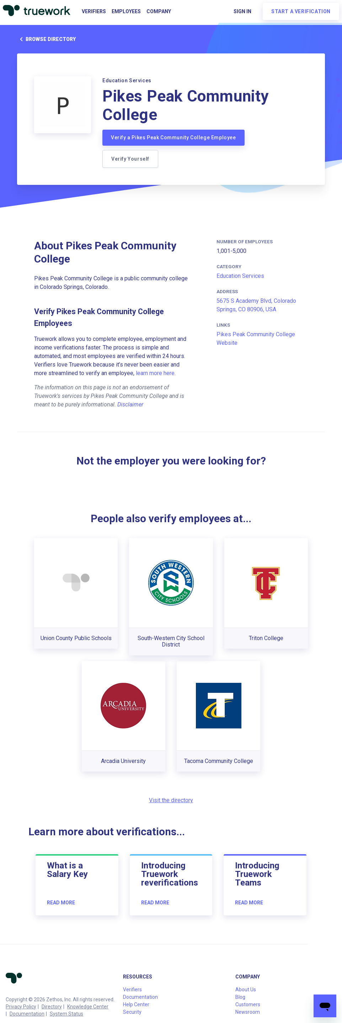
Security (132, 1012)
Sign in (242, 11)
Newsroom (247, 1012)
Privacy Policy (21, 1006)
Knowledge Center (87, 1006)
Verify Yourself (130, 159)
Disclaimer (130, 404)
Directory (52, 1006)
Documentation (27, 1014)
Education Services (240, 275)
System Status (66, 1014)
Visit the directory (171, 800)
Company (158, 11)
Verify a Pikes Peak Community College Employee (173, 137)
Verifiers (94, 11)
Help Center (136, 1004)
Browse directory (46, 39)
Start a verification (301, 11)
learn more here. (156, 373)
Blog (240, 997)
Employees (126, 11)
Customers (247, 1004)
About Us (245, 989)
